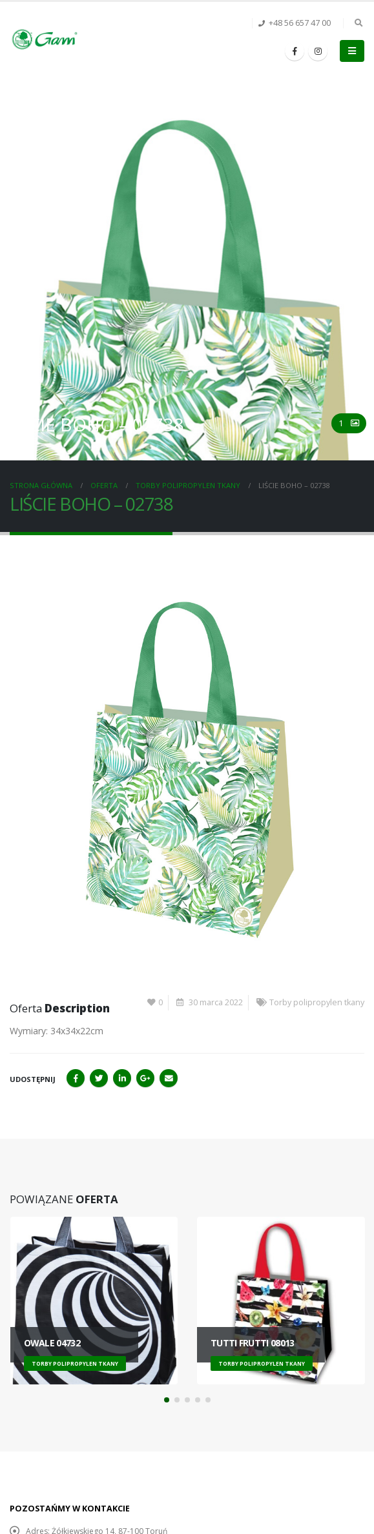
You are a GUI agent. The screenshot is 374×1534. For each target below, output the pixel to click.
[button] (166, 1400)
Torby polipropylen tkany (316, 1002)
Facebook (76, 1078)
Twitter (99, 1078)
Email (169, 1078)
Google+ (145, 1078)
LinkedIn (122, 1078)
